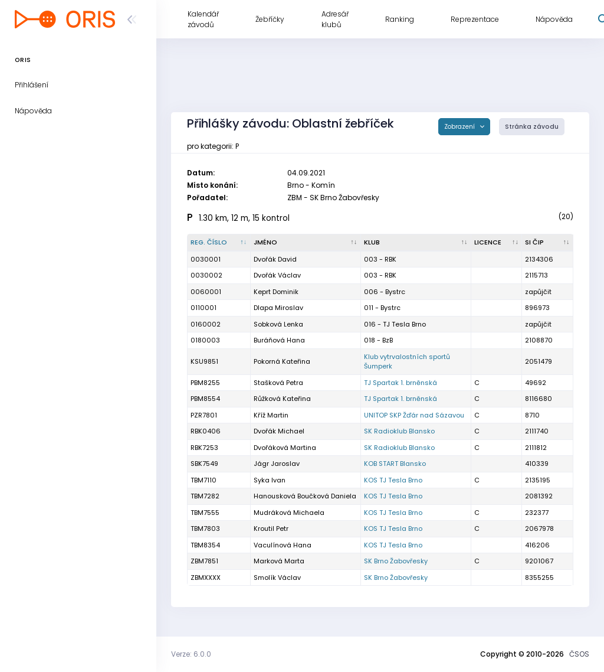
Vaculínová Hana (282, 545)
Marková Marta (279, 561)
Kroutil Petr (271, 528)
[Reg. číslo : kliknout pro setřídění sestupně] (219, 242)
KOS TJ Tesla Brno (393, 480)
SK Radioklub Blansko (399, 431)
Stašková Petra (278, 382)
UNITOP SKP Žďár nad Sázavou (414, 415)
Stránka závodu (532, 126)
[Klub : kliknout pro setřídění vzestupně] (416, 242)
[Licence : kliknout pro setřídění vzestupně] (497, 242)
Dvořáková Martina (285, 447)
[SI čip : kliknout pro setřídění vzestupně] (547, 242)
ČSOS (579, 654)
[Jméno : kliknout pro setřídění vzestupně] (306, 242)
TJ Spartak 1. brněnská (400, 382)
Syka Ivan (269, 480)
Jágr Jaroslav (277, 463)
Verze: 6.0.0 (191, 654)
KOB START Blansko (395, 463)
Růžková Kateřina (282, 398)
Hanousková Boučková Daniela (305, 496)
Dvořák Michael (279, 431)
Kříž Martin (271, 415)
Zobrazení (460, 126)
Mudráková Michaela (289, 512)
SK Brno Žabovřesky (396, 561)
